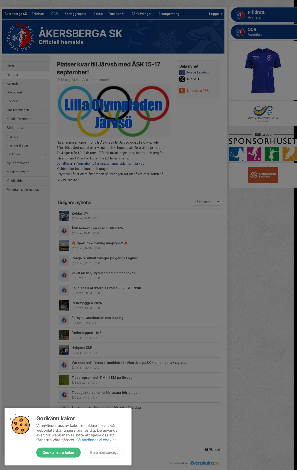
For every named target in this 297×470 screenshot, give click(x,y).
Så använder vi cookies (96, 440)
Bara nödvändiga (104, 452)
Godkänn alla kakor (58, 452)
